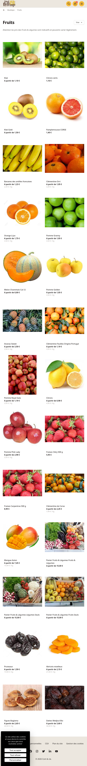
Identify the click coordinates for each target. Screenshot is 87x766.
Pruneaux (8, 666)
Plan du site (57, 743)
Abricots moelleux (54, 666)
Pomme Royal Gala (12, 398)
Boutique (10, 10)
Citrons (49, 398)
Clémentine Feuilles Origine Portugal (62, 344)
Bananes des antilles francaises (18, 181)
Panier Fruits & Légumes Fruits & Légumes (60, 561)
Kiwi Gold (8, 129)
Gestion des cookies (75, 743)
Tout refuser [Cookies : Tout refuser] (15, 755)
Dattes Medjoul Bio (54, 720)
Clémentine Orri (53, 181)
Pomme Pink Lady (12, 452)
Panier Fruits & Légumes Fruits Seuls (62, 615)
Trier (79, 22)
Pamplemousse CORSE (56, 129)
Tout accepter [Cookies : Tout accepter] (15, 750)
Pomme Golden (53, 289)
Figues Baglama (11, 720)
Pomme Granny (53, 235)
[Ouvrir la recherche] (68, 3)
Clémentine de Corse (55, 506)
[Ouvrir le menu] (81, 3)
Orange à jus (9, 235)
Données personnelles (31, 743)
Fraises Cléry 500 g (54, 452)
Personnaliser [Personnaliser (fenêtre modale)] (15, 760)
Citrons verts (52, 78)
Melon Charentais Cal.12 (15, 289)
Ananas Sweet (10, 344)
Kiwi (6, 78)
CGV (47, 743)
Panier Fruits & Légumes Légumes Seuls (22, 615)
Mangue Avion (10, 560)
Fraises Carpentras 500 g (15, 506)
